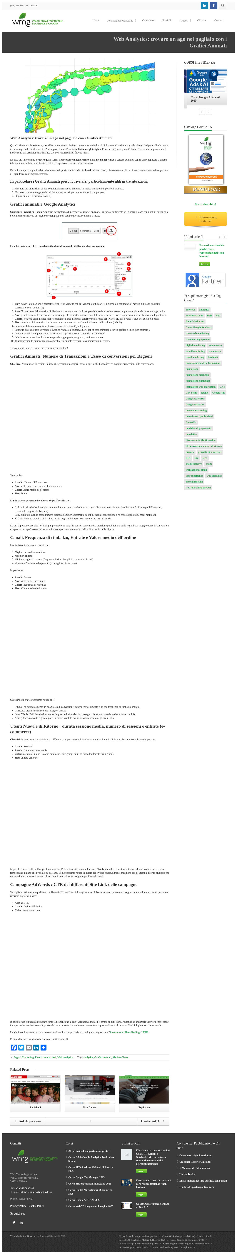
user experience (194, 477)
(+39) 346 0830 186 (19, 5)
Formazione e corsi (45, 1057)
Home (96, 20)
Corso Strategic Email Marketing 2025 (89, 1183)
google (204, 394)
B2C (218, 317)
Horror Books (187, 1174)
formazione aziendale (197, 376)
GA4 (222, 388)
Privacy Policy (18, 1206)
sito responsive (194, 465)
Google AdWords (195, 400)
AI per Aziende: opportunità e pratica (89, 1151)
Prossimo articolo (153, 1121)
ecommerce (215, 353)
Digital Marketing (24, 1057)
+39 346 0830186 (25, 1188)
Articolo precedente (27, 1121)
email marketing (195, 359)
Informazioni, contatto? (205, 220)
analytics (88, 1057)
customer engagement (198, 341)
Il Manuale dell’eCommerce (194, 1168)
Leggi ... (204, 266)
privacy (190, 453)
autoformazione (194, 317)
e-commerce (215, 347)
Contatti (34, 5)
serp (204, 459)
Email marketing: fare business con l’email (203, 1180)
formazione (192, 370)
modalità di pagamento (198, 430)
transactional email (196, 471)
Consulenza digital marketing (195, 1155)
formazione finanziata (198, 382)
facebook (213, 359)
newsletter (191, 436)
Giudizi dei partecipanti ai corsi (196, 1187)
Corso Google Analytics (199, 329)
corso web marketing (197, 335)
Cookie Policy (36, 1206)
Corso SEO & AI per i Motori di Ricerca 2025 (141, 1239)
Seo (196, 459)
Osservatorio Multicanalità (201, 442)
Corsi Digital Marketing (121, 20)
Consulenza (148, 20)
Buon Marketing (195, 323)
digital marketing (195, 347)
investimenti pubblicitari (199, 418)
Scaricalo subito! (205, 206)
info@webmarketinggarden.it (36, 1192)
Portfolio (167, 20)
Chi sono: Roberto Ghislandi (195, 1161)
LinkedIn (191, 424)
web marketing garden (198, 489)
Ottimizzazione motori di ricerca (204, 448)
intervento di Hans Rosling (125, 1032)
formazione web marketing (201, 388)
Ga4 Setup (191, 394)
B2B (209, 317)
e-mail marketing (195, 353)
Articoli (185, 20)
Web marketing (194, 483)
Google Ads (218, 394)
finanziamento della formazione (203, 365)
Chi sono (202, 20)
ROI (188, 459)
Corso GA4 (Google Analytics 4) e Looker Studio (187, 1236)
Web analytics (65, 1057)
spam (209, 465)
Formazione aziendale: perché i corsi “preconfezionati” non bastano (153, 1184)
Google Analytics (195, 406)
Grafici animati (102, 1057)
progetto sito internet (209, 453)
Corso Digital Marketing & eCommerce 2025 (186, 1243)
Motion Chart (120, 1057)
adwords (190, 311)
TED (145, 1032)
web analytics (214, 477)
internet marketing (196, 412)
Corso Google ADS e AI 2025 (84, 1200)
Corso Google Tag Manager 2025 (86, 1177)
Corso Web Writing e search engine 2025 (90, 1206)
